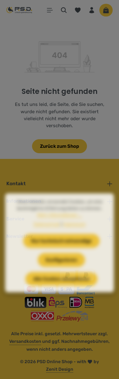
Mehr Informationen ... (59, 223)
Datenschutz (47, 233)
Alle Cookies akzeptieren (61, 288)
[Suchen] (63, 10)
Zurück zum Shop (59, 146)
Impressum (74, 233)
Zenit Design (59, 369)
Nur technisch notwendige (61, 249)
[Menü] (49, 10)
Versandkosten (25, 341)
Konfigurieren (61, 268)
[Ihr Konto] (91, 10)
